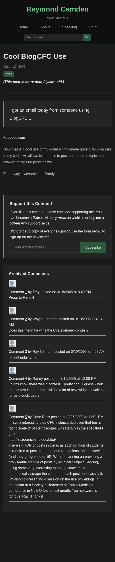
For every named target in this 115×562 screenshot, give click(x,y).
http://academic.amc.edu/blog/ (32, 439)
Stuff (93, 27)
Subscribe (93, 247)
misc (9, 74)
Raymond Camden (57, 9)
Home (23, 27)
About (45, 27)
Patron (38, 218)
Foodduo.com (14, 137)
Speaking (69, 27)
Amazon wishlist (70, 218)
